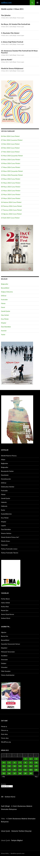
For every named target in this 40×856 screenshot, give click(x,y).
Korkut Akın (5, 606)
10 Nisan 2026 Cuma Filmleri (10, 163)
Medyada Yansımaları (8, 652)
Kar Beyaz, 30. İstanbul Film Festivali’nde (15, 24)
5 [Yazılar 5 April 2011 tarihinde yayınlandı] (9, 762)
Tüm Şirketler (6, 15)
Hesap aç (4, 726)
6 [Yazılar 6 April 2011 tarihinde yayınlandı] (14, 762)
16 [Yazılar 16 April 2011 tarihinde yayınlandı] (31, 766)
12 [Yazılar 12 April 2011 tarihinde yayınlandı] (9, 766)
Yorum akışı (5, 738)
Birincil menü (37, 2)
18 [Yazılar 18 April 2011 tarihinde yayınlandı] (4, 770)
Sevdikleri (4, 656)
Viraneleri (4, 667)
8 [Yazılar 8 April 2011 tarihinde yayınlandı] (25, 762)
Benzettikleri (5, 288)
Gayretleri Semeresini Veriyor (10, 644)
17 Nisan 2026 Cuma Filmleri (10, 167)
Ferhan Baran (5, 599)
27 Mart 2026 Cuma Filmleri (10, 152)
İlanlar (3, 510)
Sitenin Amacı (5, 541)
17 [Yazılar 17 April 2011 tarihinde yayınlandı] (36, 766)
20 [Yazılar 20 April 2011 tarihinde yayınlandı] (14, 770)
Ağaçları (3, 632)
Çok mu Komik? (6, 60)
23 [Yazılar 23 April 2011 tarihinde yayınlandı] (31, 770)
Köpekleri (4, 648)
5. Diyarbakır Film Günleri (10, 33)
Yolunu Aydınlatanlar (7, 675)
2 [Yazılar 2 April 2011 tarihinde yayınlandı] (30, 759)
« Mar (3, 776)
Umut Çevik (5, 831)
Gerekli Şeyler (5, 311)
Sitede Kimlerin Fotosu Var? (10, 537)
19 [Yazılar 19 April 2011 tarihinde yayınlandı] (9, 770)
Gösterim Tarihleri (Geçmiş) (21, 831)
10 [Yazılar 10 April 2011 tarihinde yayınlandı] (36, 762)
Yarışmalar (4, 545)
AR (2, 797)
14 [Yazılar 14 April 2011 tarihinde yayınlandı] (20, 766)
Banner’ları (4, 636)
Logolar (3, 525)
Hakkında (4, 506)
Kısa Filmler (5, 319)
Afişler (3, 459)
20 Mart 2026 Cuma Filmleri (10, 148)
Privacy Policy (5, 853)
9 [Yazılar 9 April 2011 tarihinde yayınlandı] (30, 762)
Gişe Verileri (5, 315)
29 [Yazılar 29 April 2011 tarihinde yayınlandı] (25, 773)
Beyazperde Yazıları (7, 471)
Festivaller (4, 299)
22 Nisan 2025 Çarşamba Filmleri (12, 171)
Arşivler (3, 784)
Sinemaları (4, 659)
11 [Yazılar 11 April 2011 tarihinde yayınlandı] (4, 766)
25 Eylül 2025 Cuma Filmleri (10, 218)
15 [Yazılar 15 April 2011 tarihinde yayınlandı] (25, 766)
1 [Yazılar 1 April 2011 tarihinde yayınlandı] (25, 759)
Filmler (3, 303)
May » (36, 776)
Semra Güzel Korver (7, 614)
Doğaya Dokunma (7, 292)
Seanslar (4, 331)
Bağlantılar (4, 463)
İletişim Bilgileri (17, 840)
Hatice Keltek (5, 603)
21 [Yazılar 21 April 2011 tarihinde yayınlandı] (20, 770)
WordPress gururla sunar (17, 853)
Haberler (4, 502)
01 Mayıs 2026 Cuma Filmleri (10, 183)
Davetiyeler (5, 475)
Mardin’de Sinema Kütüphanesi (12, 68)
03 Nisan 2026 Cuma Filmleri (10, 159)
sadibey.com (6, 2)
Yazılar (3, 334)
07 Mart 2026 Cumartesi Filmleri (12, 140)
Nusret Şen (4, 610)
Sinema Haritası (6, 533)
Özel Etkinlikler (6, 327)
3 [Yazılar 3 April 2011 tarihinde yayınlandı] (36, 759)
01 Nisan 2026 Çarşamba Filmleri (12, 156)
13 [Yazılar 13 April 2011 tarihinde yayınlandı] (14, 766)
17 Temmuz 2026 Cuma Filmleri (11, 210)
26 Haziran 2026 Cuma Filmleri (11, 202)
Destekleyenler (6, 479)
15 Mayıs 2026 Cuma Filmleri (10, 190)
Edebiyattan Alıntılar (7, 487)
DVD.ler (3, 296)
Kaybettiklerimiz (6, 514)
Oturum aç (4, 730)
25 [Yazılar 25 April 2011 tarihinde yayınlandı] (4, 773)
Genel (3, 307)
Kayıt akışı (4, 734)
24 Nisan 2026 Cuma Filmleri (10, 179)
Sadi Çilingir (13, 18)
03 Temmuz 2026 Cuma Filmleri (11, 206)
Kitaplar (3, 323)
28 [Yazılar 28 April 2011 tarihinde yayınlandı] (20, 773)
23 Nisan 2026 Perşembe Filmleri (12, 175)
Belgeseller (4, 284)
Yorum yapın (20, 18)
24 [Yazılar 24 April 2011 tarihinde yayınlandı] (36, 770)
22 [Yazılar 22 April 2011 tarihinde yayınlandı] (25, 770)
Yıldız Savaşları (5, 671)
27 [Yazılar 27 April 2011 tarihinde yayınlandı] (14, 773)
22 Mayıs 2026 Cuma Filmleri (10, 194)
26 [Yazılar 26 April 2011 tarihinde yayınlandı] (9, 773)
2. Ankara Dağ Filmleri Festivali (12, 42)
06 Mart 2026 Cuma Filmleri (10, 136)
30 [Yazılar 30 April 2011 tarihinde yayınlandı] (31, 773)
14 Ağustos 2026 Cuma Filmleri (11, 214)
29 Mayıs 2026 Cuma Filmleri (10, 198)
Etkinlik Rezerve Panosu (9, 456)
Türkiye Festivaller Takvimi (9, 553)
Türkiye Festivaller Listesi (9, 549)
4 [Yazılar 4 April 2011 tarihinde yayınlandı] (3, 762)
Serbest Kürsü (5, 618)
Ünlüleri (3, 663)
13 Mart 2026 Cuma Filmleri (10, 144)
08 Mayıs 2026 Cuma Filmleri (10, 187)
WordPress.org (6, 742)
